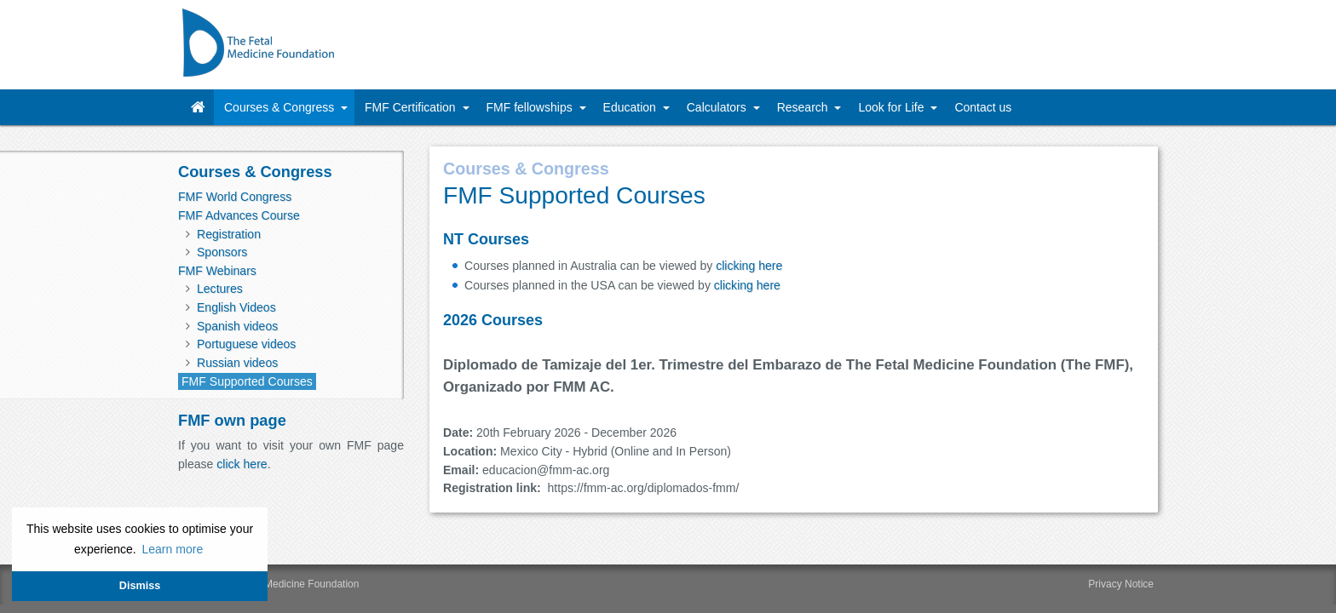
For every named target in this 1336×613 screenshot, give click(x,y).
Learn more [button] (172, 549)
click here (241, 464)
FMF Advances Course (239, 215)
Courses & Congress (280, 107)
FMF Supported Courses (247, 381)
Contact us (982, 107)
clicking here (749, 265)
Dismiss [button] (139, 586)
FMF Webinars (217, 271)
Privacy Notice (1121, 553)
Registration (229, 234)
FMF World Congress (234, 196)
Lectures (220, 288)
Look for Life (892, 107)
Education (631, 107)
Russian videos (237, 363)
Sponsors (222, 252)
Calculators (718, 107)
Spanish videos (237, 326)
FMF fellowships (531, 107)
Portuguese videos (246, 344)
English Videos (236, 307)
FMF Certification (411, 107)
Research (804, 107)
